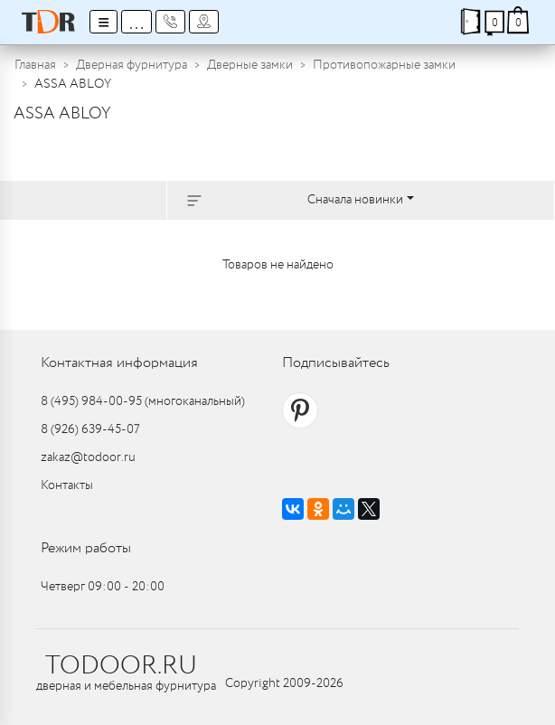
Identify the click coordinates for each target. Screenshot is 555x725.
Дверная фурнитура (131, 65)
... (136, 21)
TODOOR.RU (121, 666)
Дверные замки (250, 65)
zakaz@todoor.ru (88, 457)
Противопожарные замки (384, 65)
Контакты (67, 485)
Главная (35, 65)
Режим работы (86, 548)
